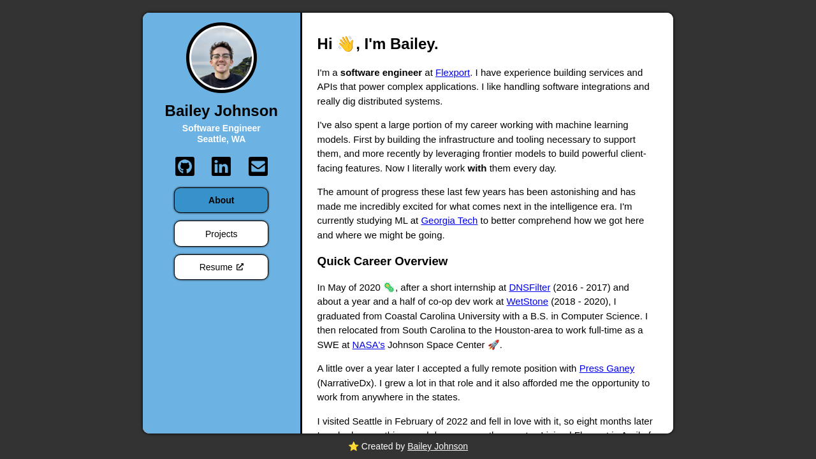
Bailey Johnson (437, 446)
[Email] (258, 166)
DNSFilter (529, 287)
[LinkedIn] (221, 166)
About (221, 200)
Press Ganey (607, 368)
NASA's (369, 344)
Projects (221, 234)
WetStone (527, 301)
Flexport (452, 72)
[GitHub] (185, 166)
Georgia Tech (449, 220)
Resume (222, 267)
